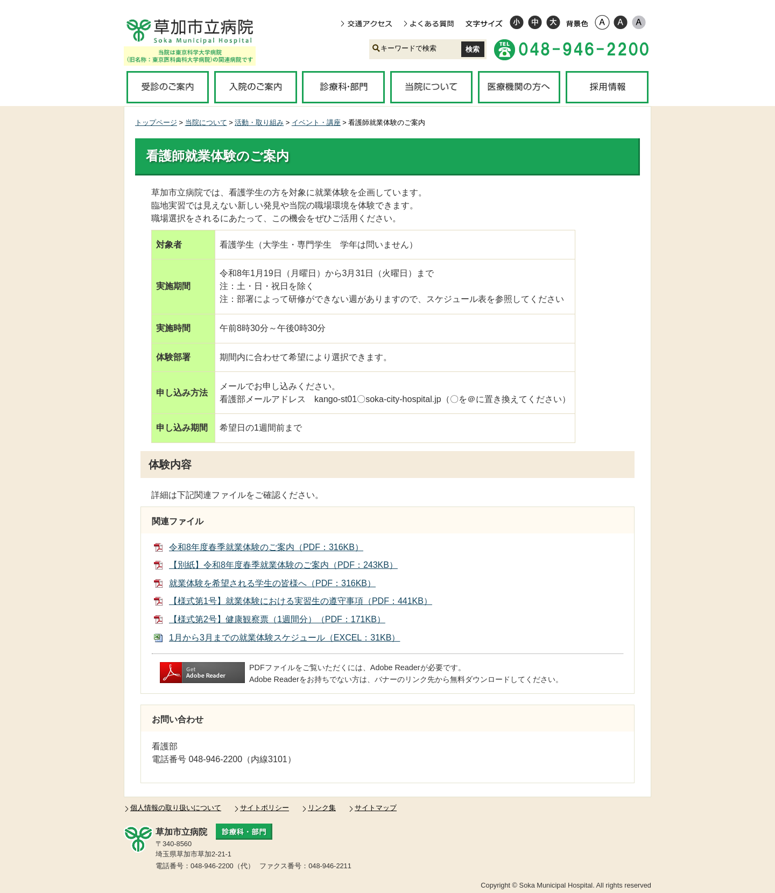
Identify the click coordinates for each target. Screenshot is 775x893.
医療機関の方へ (519, 87)
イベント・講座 (316, 122)
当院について (431, 87)
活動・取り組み (259, 122)
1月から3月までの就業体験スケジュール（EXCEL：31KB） (284, 637)
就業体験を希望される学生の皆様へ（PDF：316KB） (272, 583)
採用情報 (606, 87)
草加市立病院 (197, 31)
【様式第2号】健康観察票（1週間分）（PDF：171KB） (277, 619)
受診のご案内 (167, 87)
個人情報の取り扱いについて (175, 808)
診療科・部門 (343, 87)
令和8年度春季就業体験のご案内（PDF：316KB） (266, 547)
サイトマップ (376, 808)
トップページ (156, 122)
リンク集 (322, 808)
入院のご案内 (255, 87)
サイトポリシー (264, 808)
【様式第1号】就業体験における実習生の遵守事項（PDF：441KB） (300, 601)
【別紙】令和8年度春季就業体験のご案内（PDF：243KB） (283, 564)
